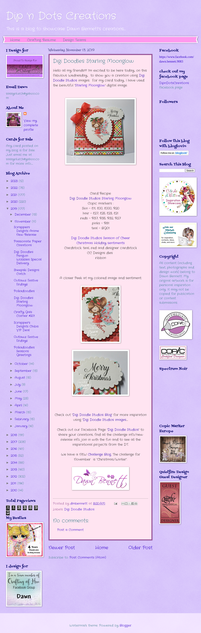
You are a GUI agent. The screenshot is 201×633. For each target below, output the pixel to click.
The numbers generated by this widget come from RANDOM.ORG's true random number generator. (173, 400)
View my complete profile (31, 125)
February (22, 419)
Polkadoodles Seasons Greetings (24, 351)
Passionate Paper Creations (28, 243)
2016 (14, 449)
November (23, 221)
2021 (14, 195)
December (23, 214)
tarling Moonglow (90, 85)
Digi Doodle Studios (123, 429)
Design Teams (74, 40)
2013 (14, 469)
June (19, 391)
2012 (14, 476)
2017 (14, 442)
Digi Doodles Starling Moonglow (23, 302)
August (20, 377)
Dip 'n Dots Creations (61, 16)
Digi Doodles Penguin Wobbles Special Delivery (28, 257)
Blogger (125, 625)
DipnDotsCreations (174, 83)
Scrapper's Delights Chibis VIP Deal (26, 326)
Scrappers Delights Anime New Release (26, 231)
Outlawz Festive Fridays (26, 282)
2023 (15, 181)
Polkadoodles (24, 291)
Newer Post (62, 548)
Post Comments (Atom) (87, 557)
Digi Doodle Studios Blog (92, 414)
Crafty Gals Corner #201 (24, 314)
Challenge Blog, (99, 454)
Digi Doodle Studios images (104, 419)
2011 (14, 483)
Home (15, 40)
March (20, 412)
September (24, 371)
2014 (14, 462)
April (19, 405)
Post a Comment (70, 530)
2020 (15, 201)
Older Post (140, 548)
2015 (14, 455)
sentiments (100, 240)
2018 (14, 435)
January (21, 426)
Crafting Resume (41, 40)
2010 (14, 490)
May (19, 398)
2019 (14, 209)
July (18, 384)
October (22, 364)
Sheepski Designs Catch (26, 272)
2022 (15, 188)
